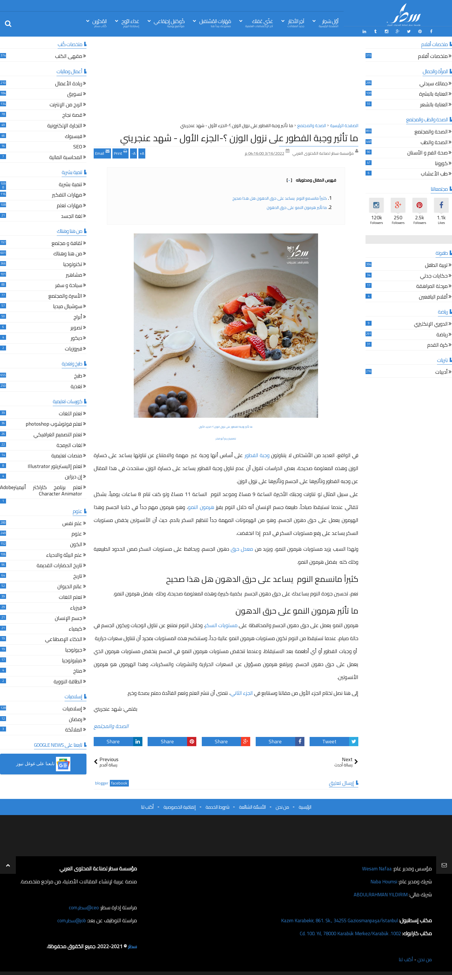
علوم (76, 534)
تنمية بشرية (70, 184)
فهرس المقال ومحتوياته (311, 179)
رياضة (442, 334)
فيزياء (76, 608)
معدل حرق (242, 548)
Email (102, 152)
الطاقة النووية (68, 681)
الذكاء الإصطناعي (63, 639)
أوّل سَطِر (328, 22)
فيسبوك (73, 136)
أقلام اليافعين (433, 297)
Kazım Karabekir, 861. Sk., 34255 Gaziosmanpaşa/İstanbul (334, 919)
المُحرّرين (99, 22)
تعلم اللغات (70, 413)
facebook (119, 782)
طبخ (78, 376)
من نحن (282, 806)
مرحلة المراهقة (432, 286)
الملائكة (73, 729)
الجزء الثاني (241, 692)
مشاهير (74, 275)
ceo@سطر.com (83, 906)
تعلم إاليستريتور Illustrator (55, 466)
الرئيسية (305, 806)
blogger (101, 782)
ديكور (76, 338)
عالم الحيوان (69, 587)
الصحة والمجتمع (111, 725)
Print (120, 152)
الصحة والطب (434, 142)
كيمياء (75, 629)
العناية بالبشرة (433, 94)
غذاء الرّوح (130, 22)
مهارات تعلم (69, 205)
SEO (77, 146)
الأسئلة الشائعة (252, 806)
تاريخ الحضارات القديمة (59, 565)
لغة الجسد (71, 216)
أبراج (78, 317)
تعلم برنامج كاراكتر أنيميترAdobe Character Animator (41, 490)
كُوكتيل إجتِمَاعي (169, 22)
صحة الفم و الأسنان (427, 152)
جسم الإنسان (68, 618)
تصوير (76, 327)
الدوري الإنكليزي (431, 324)
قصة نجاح (72, 115)
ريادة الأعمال (68, 83)
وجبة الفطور (257, 454)
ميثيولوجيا (72, 660)
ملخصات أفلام (433, 56)
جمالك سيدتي (433, 83)
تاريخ (77, 576)
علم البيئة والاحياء (64, 555)
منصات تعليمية (66, 455)
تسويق (74, 94)
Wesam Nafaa (376, 867)
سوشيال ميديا (67, 306)
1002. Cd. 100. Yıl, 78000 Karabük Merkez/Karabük (345, 932)
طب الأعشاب (434, 174)
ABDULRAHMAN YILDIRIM (378, 893)
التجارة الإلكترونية (64, 125)
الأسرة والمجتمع (65, 296)
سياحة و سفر (68, 285)
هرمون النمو (201, 506)
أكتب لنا (147, 806)
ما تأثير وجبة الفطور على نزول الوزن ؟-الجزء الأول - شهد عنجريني (239, 137)
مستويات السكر (221, 624)
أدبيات (441, 372)
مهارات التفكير (67, 195)
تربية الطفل (436, 265)
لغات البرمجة (69, 445)
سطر (132, 945)
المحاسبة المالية (65, 157)
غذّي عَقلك (259, 22)
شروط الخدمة (217, 806)
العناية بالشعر (434, 104)
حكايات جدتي (434, 276)
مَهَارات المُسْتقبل (215, 22)
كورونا (441, 163)
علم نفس (72, 523)
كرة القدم (437, 345)
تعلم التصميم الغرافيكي (57, 434)
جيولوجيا (73, 650)
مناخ (77, 671)
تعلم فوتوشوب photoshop (54, 424)
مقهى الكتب (68, 56)
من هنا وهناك (67, 254)
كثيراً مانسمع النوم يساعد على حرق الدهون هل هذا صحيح (279, 197)
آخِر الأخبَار (295, 22)
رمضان (75, 719)
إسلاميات (72, 708)
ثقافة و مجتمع (67, 243)
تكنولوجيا (72, 264)
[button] (43, 763)
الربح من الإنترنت (66, 104)
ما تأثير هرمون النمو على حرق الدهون (297, 206)
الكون (76, 544)
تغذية (76, 386)
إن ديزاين (73, 477)
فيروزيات (73, 348)
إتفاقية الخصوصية (179, 806)
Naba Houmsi (382, 880)
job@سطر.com (70, 919)
